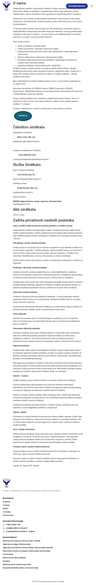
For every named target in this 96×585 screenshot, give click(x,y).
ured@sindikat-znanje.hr (23, 192)
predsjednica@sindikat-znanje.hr (26, 141)
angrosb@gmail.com (21, 204)
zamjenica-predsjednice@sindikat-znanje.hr (31, 159)
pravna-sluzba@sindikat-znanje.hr (27, 179)
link (22, 215)
